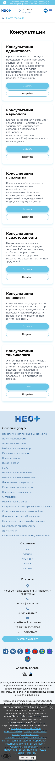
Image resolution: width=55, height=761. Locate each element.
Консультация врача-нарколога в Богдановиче (27, 506)
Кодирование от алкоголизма (18, 487)
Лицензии (27, 558)
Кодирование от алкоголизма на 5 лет (22, 511)
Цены (27, 549)
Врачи (27, 563)
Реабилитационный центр (16, 448)
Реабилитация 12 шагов (14, 501)
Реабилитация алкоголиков (17, 472)
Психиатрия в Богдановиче (17, 492)
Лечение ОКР (9, 530)
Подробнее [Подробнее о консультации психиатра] (27, 93)
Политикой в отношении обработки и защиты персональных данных (25, 742)
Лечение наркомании (14, 443)
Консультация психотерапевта (18, 526)
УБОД (5, 467)
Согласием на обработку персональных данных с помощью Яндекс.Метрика (25, 749)
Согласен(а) (27, 758)
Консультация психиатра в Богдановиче (23, 521)
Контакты (27, 568)
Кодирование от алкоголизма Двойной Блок (26, 535)
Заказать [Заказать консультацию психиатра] (27, 85)
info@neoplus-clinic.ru (27, 622)
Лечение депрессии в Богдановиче (21, 516)
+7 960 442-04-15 (27, 613)
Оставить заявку (27, 639)
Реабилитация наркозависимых (19, 477)
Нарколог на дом (11, 458)
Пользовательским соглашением (25, 737)
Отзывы (27, 554)
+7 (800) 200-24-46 (12, 18)
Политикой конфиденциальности (29, 733)
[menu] (51, 11)
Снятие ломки (9, 497)
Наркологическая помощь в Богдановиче (24, 434)
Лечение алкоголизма (14, 438)
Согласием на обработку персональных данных (22, 730)
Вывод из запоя (10, 463)
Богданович (26, 12)
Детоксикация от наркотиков (17, 482)
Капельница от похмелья (15, 453)
